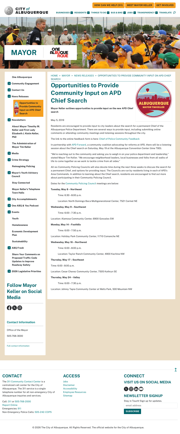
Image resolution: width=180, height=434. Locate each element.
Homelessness (20, 225)
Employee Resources (74, 392)
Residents (82, 12)
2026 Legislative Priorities (26, 271)
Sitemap (67, 395)
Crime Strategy (20, 159)
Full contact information (18, 346)
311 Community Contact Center (24, 381)
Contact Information (21, 322)
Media (15, 153)
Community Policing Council (80, 183)
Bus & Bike (118, 12)
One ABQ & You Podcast (25, 205)
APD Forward (79, 144)
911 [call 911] (19, 408)
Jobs (131, 12)
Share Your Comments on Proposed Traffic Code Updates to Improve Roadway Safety (26, 259)
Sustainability (20, 241)
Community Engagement (25, 83)
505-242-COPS (43, 412)
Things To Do (100, 12)
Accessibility (70, 388)
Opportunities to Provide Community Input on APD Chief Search (27, 108)
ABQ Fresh (18, 247)
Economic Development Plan (25, 233)
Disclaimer (69, 385)
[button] (165, 12)
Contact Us (18, 90)
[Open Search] (174, 13)
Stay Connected (21, 182)
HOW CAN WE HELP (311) (108, 5)
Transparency (147, 12)
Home (54, 75)
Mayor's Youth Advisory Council (25, 174)
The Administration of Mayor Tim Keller (24, 145)
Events (15, 212)
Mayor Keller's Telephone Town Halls (26, 191)
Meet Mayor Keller (139, 5)
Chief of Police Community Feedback (119, 138)
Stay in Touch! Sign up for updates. (143, 401)
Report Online (9, 405)
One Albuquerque (22, 77)
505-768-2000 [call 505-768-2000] (23, 401)
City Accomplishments (24, 199)
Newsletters (18, 120)
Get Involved (165, 5)
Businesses (64, 12)
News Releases (84, 75)
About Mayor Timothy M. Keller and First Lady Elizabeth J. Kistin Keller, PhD (26, 131)
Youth (15, 218)
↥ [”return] (176, 369)
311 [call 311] (9, 401)
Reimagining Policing (23, 166)
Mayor (66, 75)
